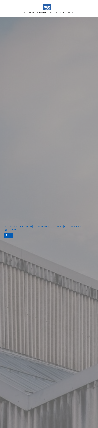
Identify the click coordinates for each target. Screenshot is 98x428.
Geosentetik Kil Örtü (42, 12)
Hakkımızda (53, 12)
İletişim (70, 12)
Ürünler (31, 12)
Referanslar (63, 12)
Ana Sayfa (24, 12)
